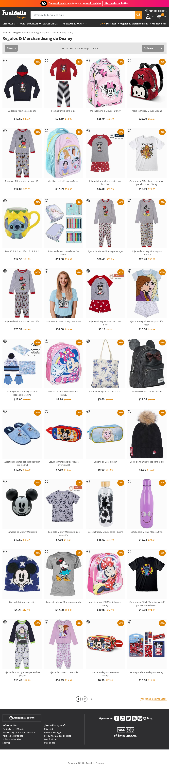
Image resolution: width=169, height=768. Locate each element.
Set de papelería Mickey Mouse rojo (147, 672)
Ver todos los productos (153, 698)
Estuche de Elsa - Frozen (105, 461)
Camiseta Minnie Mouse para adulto (64, 601)
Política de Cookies (11, 739)
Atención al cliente (21, 718)
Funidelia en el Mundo (13, 728)
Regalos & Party (73, 23)
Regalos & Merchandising (26, 32)
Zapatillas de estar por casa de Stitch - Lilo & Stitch (22, 463)
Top (100, 23)
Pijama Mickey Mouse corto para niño (105, 323)
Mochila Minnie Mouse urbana (147, 391)
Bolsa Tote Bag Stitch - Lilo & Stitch (105, 391)
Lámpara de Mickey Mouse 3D (22, 531)
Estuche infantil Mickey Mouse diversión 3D (64, 463)
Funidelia (6, 32)
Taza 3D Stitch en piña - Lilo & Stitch (22, 251)
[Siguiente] (91, 699)
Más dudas (49, 742)
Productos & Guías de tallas (57, 735)
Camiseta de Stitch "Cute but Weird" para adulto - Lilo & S (147, 603)
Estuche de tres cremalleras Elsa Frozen (63, 253)
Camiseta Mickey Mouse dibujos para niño (64, 533)
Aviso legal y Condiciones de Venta (19, 732)
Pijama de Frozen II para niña (64, 672)
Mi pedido (49, 728)
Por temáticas (29, 23)
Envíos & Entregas (53, 732)
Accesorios (50, 23)
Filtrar (10, 48)
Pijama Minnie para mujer (63, 110)
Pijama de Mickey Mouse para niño (22, 181)
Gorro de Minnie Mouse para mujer (147, 461)
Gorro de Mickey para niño (22, 601)
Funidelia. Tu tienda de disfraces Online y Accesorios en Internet (14, 14)
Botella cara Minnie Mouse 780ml (147, 531)
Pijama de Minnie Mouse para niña (22, 321)
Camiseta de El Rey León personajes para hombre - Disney (146, 183)
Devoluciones (50, 739)
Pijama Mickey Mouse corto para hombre (105, 183)
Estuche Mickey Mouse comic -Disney (105, 674)
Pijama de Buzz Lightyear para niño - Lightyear (22, 674)
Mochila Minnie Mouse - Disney (105, 110)
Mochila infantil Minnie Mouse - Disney (63, 393)
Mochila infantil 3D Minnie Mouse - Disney (105, 603)
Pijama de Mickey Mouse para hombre (147, 253)
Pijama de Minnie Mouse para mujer (105, 251)
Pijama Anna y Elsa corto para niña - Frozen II (147, 323)
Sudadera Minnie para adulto (22, 110)
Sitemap (6, 742)
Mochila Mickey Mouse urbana (147, 110)
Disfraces (8, 23)
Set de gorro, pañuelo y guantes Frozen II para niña (22, 393)
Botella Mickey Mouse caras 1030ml (105, 531)
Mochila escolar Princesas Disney (64, 181)
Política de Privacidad (12, 735)
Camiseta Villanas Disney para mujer (63, 321)
